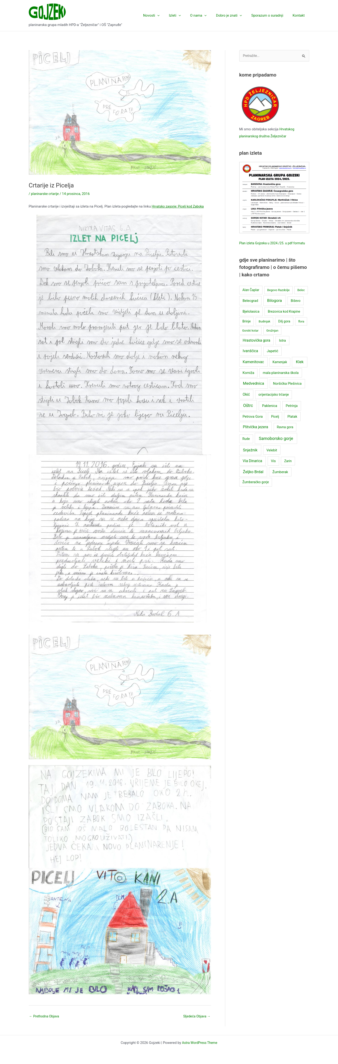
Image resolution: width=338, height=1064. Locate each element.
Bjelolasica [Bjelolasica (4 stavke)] (251, 319)
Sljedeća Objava (196, 1016)
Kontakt (300, 15)
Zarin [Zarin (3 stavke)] (288, 468)
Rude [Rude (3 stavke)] (246, 446)
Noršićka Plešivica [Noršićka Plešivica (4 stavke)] (287, 391)
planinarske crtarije (46, 194)
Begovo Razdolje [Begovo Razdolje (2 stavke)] (278, 297)
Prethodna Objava (45, 1016)
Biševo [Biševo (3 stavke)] (296, 308)
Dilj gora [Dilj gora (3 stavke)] (284, 328)
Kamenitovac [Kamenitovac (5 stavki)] (253, 369)
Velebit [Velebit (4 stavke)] (271, 457)
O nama (206, 15)
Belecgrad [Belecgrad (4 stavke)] (250, 308)
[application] (170, 15)
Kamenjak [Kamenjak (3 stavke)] (280, 369)
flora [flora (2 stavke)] (301, 328)
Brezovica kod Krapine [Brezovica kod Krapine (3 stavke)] (284, 319)
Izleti (185, 15)
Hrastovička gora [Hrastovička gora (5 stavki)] (256, 348)
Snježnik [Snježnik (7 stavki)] (250, 457)
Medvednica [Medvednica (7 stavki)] (253, 390)
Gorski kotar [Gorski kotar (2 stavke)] (250, 338)
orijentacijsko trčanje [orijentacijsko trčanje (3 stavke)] (273, 402)
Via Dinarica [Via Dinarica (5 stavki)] (252, 468)
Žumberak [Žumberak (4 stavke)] (280, 479)
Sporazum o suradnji (271, 15)
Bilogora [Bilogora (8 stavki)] (274, 307)
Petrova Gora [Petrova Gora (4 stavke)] (253, 424)
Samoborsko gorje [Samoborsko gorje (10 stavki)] (276, 445)
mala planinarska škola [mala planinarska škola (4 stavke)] (281, 380)
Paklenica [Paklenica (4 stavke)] (269, 413)
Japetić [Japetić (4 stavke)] (272, 358)
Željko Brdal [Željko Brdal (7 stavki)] (253, 479)
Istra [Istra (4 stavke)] (282, 348)
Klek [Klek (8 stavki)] (300, 369)
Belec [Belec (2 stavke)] (301, 297)
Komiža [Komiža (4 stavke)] (248, 380)
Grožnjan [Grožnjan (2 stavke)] (272, 338)
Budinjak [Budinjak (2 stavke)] (264, 328)
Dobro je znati (235, 15)
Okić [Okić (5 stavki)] (246, 401)
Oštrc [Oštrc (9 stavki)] (248, 412)
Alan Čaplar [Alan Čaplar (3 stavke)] (250, 297)
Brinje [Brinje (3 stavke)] (246, 328)
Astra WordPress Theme (200, 1043)
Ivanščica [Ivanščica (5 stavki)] (250, 358)
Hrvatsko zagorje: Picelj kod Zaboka (179, 206)
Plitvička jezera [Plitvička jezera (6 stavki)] (255, 434)
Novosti (164, 15)
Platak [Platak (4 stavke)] (292, 424)
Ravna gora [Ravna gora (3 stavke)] (285, 434)
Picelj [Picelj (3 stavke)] (275, 424)
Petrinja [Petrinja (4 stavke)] (292, 413)
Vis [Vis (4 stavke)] (273, 468)
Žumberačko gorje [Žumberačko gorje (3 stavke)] (255, 489)
